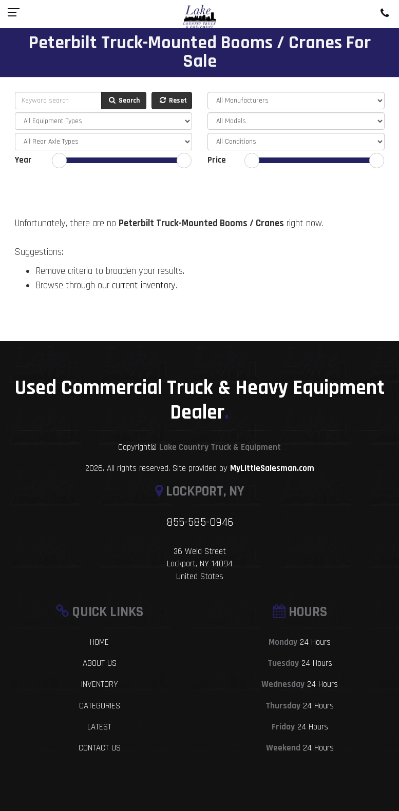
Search (124, 100)
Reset (172, 100)
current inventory (144, 285)
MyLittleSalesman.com (272, 468)
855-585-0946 (199, 522)
